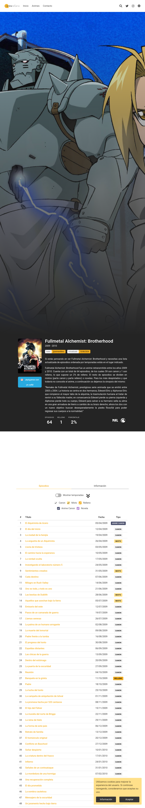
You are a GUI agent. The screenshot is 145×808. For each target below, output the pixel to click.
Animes (44, 6)
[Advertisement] (72, 458)
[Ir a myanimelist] (115, 420)
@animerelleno (58, 352)
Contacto (56, 6)
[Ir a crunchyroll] (123, 420)
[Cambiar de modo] (139, 6)
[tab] (43, 486)
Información (106, 799)
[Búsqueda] (121, 6)
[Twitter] (127, 6)
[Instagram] (133, 6)
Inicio (34, 6)
